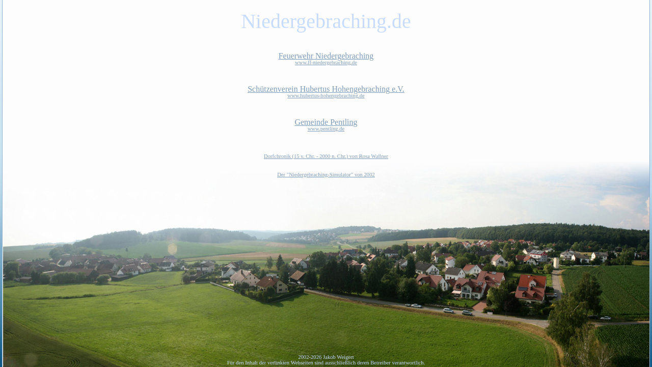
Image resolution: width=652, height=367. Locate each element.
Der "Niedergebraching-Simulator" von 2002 (326, 174)
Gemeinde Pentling (326, 125)
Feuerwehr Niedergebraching (326, 58)
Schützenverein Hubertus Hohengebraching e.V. (326, 91)
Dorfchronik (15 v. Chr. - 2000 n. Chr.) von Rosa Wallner (326, 156)
